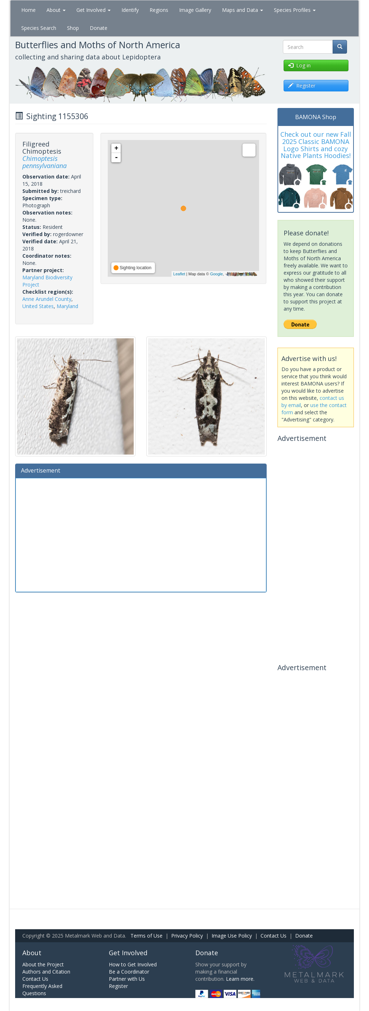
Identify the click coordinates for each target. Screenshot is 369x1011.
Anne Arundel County (46, 298)
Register (118, 986)
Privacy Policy (187, 935)
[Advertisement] (141, 534)
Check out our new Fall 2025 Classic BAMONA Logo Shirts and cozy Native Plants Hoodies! (315, 145)
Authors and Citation (46, 971)
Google (216, 274)
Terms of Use (146, 935)
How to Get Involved (133, 964)
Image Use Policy (232, 935)
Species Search (38, 27)
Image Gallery (195, 9)
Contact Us (273, 935)
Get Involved (93, 9)
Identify (130, 9)
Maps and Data (242, 9)
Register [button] (301, 85)
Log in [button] (299, 65)
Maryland (67, 306)
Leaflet (179, 274)
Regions (159, 9)
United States (38, 306)
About (56, 9)
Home (28, 9)
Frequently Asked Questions (42, 990)
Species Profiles (295, 9)
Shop (73, 27)
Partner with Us (127, 978)
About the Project (43, 964)
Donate (98, 27)
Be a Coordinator (129, 971)
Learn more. (240, 978)
